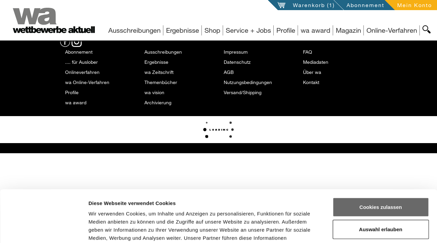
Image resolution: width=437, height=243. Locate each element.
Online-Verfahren (391, 30)
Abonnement (365, 5)
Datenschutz (237, 62)
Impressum (236, 52)
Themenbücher (160, 82)
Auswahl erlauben (380, 177)
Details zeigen (361, 230)
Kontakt (311, 82)
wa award (315, 30)
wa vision (154, 92)
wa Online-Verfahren (87, 82)
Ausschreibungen (134, 30)
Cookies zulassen (380, 155)
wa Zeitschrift (158, 72)
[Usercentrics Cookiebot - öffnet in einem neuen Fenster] (43, 230)
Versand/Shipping (243, 92)
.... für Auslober (81, 62)
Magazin (348, 30)
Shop (212, 30)
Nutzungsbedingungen (248, 82)
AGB (229, 72)
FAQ (307, 52)
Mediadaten (315, 62)
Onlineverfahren (82, 72)
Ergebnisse (182, 30)
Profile (285, 30)
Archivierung (157, 102)
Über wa (312, 72)
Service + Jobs (248, 30)
